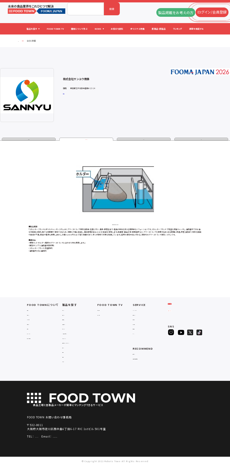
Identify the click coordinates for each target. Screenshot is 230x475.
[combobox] (85, 8)
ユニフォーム (69, 370)
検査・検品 (68, 361)
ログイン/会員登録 (182, 314)
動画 (201, 140)
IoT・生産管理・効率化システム (79, 339)
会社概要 (32, 316)
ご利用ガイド (34, 320)
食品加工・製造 (70, 325)
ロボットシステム (71, 334)
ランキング (138, 339)
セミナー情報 (105, 316)
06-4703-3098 (45, 446)
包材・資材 (68, 365)
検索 (112, 8)
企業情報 (29, 140)
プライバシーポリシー (39, 339)
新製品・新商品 (141, 334)
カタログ (144, 140)
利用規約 (32, 334)
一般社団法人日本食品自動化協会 (150, 366)
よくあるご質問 (35, 325)
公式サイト (66, 93)
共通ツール (68, 356)
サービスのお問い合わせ (41, 343)
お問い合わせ (35, 329)
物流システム (69, 316)
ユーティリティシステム (75, 343)
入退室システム (71, 320)
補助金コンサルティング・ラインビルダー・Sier (79, 350)
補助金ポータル (142, 359)
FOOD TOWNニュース (145, 316)
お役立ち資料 (140, 325)
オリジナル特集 (141, 329)
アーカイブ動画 (105, 320)
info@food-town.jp (83, 446)
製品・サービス (86, 140)
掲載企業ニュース (142, 320)
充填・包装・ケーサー (74, 329)
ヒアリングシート (182, 326)
